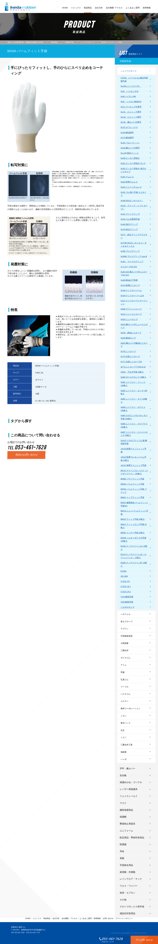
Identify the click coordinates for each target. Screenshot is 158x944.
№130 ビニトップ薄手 (131, 117)
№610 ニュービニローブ (131, 314)
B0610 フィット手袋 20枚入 (133, 519)
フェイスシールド (129, 796)
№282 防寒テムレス (129, 182)
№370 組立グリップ (129, 229)
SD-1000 (124, 576)
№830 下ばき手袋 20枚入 (132, 372)
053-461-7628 (19, 932)
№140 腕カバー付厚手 (131, 122)
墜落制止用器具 (127, 824)
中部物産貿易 (126, 636)
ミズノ (124, 737)
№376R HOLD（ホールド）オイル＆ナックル (134, 244)
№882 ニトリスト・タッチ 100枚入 (134, 392)
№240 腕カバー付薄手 (130, 148)
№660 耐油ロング (128, 338)
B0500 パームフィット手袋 (132, 484)
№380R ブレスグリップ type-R (134, 256)
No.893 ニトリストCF (131, 86)
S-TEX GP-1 (126, 586)
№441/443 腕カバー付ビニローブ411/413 (134, 273)
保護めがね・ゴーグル (131, 782)
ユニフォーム (126, 830)
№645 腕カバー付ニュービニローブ (134, 326)
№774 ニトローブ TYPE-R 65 (133, 367)
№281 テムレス (127, 177)
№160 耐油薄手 (127, 133)
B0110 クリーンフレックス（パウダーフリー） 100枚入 (134, 472)
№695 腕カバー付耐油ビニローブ (134, 344)
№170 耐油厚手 (127, 138)
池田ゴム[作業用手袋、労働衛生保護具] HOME (25, 42)
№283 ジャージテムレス (131, 187)
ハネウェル (125, 614)
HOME (65, 9)
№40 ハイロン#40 (128, 96)
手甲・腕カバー (127, 768)
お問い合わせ (108, 918)
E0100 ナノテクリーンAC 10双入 (134, 547)
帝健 (123, 672)
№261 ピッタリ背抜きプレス (133, 163)
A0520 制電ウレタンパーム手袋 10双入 (133, 458)
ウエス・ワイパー (129, 886)
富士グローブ (126, 621)
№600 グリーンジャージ (131, 309)
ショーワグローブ (128, 71)
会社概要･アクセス (114, 9)
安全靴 (123, 775)
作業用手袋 (125, 61)
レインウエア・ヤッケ (131, 879)
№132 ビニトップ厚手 (131, 112)
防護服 (123, 844)
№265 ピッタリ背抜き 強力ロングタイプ (133, 170)
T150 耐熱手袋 (127, 597)
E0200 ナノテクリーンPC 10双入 (134, 564)
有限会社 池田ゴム (18, 927)
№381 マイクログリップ (132, 262)
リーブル (124, 687)
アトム (124, 665)
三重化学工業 (126, 745)
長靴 (122, 858)
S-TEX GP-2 (126, 592)
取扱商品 (88, 10)
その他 (123, 899)
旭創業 (124, 752)
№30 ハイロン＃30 (129, 91)
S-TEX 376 (125, 581)
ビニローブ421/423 (129, 267)
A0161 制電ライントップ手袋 (133, 465)
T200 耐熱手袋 (127, 602)
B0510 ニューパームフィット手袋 (134, 512)
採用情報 (147, 9)
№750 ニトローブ (128, 351)
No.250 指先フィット (130, 153)
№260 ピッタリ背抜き (130, 158)
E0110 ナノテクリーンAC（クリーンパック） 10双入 (134, 556)
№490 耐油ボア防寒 (129, 280)
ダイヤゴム (125, 658)
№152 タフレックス (129, 127)
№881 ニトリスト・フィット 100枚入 (133, 384)
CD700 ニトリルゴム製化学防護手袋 (134, 79)
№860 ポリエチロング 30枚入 (133, 377)
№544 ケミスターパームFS (132, 296)
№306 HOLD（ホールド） (132, 201)
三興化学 (124, 650)
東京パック (125, 723)
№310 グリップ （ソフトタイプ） (134, 207)
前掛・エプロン (127, 893)
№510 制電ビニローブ (130, 285)
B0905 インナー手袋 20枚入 (133, 533)
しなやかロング (127, 607)
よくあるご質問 (133, 9)
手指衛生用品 (126, 865)
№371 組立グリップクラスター (134, 236)
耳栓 (122, 851)
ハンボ (124, 759)
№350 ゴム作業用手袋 (130, 219)
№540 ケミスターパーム (131, 290)
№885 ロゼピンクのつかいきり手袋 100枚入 (134, 417)
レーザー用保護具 (129, 789)
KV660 (123, 571)
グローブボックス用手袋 (132, 906)
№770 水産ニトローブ (130, 356)
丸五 (123, 730)
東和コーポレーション (130, 708)
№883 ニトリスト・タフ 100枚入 (134, 400)
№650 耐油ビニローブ (131, 333)
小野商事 (124, 643)
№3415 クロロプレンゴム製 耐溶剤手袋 (134, 442)
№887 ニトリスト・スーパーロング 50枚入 (134, 433)
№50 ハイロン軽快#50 (131, 102)
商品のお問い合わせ (26, 455)
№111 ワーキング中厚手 (131, 107)
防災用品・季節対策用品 (132, 837)
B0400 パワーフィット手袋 (132, 479)
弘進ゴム (124, 679)
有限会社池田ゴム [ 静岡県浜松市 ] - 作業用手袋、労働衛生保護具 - (21, 6)
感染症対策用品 (127, 913)
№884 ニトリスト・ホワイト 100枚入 (133, 408)
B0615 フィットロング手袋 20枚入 (134, 526)
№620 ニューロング (129, 319)
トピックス (76, 9)
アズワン (124, 629)
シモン (124, 716)
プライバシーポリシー (124, 918)
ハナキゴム (125, 694)
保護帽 (123, 817)
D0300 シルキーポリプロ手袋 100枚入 (133, 539)
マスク (123, 803)
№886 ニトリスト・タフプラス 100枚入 (134, 425)
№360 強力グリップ (129, 224)
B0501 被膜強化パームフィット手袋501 (134, 504)
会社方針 (99, 9)
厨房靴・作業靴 (127, 872)
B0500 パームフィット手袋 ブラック (134, 490)
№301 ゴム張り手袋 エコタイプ (133, 194)
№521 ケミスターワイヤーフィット (134, 302)
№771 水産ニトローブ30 (131, 362)
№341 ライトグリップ (130, 214)
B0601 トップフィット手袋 (132, 497)
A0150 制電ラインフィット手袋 (133, 450)
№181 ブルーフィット (130, 143)
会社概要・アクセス (69, 918)
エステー (124, 701)
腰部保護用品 (126, 810)
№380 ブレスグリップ (130, 251)
